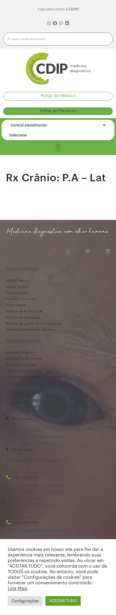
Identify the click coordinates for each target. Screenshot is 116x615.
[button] (58, 96)
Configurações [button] (25, 601)
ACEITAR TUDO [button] (63, 601)
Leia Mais (18, 588)
